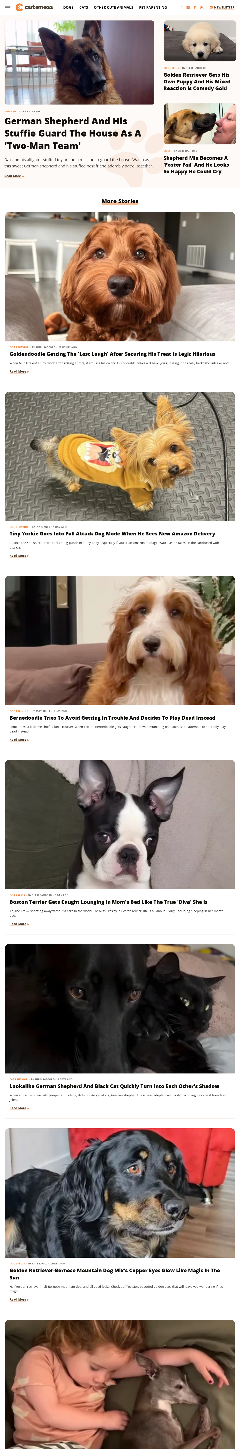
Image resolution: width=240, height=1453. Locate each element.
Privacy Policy (138, 1395)
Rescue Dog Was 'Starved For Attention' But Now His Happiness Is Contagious (197, 1169)
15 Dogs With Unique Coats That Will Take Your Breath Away (194, 778)
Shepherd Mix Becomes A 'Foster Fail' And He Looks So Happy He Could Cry (196, 165)
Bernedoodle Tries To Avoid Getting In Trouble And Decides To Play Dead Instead (198, 275)
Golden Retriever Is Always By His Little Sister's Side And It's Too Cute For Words (115, 1042)
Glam (75, 1421)
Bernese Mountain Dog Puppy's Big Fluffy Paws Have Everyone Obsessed (40, 655)
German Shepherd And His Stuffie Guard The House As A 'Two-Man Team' (72, 133)
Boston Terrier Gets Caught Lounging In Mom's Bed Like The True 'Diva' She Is (35, 402)
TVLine (62, 1421)
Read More (12, 176)
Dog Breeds (12, 111)
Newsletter (222, 7)
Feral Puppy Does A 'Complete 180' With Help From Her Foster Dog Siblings (195, 912)
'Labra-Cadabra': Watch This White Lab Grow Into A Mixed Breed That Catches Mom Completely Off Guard (120, 786)
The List (171, 1421)
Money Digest (131, 1421)
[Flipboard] (195, 7)
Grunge (88, 1421)
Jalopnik (47, 1421)
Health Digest (107, 1421)
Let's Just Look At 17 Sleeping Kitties (36, 905)
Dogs (68, 7)
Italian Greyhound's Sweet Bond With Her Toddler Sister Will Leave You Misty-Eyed (37, 525)
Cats (83, 7)
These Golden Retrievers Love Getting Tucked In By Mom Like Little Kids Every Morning (119, 916)
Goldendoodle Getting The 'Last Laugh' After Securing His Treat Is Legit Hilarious (38, 275)
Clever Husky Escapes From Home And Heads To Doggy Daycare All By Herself (41, 1042)
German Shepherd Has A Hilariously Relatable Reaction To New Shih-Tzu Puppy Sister (120, 655)
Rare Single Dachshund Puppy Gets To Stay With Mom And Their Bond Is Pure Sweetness (119, 1169)
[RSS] (202, 7)
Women (186, 1421)
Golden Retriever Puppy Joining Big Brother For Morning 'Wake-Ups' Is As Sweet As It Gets (40, 1169)
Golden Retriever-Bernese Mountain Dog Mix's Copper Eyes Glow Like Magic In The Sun (198, 402)
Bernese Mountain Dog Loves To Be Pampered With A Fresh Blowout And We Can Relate (197, 1042)
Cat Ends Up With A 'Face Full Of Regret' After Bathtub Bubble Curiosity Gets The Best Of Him (197, 529)
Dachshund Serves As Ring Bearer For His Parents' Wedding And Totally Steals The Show (40, 1296)
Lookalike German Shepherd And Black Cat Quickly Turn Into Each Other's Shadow (119, 402)
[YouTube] (188, 7)
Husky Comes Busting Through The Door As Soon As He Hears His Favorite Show (195, 655)
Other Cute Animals (113, 7)
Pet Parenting (153, 7)
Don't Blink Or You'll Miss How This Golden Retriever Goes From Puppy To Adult (195, 1296)
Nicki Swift (153, 1421)
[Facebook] (181, 7)
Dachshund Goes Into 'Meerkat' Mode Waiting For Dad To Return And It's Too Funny (120, 525)
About (93, 1395)
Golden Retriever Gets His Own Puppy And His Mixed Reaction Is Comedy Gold (196, 81)
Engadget (31, 1421)
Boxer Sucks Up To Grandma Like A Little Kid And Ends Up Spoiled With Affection (40, 782)
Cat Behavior (98, 384)
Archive (112, 1395)
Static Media (97, 1404)
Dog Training (177, 257)
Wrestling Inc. (206, 1421)
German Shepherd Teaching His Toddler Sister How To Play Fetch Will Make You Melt (115, 1300)
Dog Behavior (19, 257)
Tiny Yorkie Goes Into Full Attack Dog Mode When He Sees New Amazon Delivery (116, 275)
